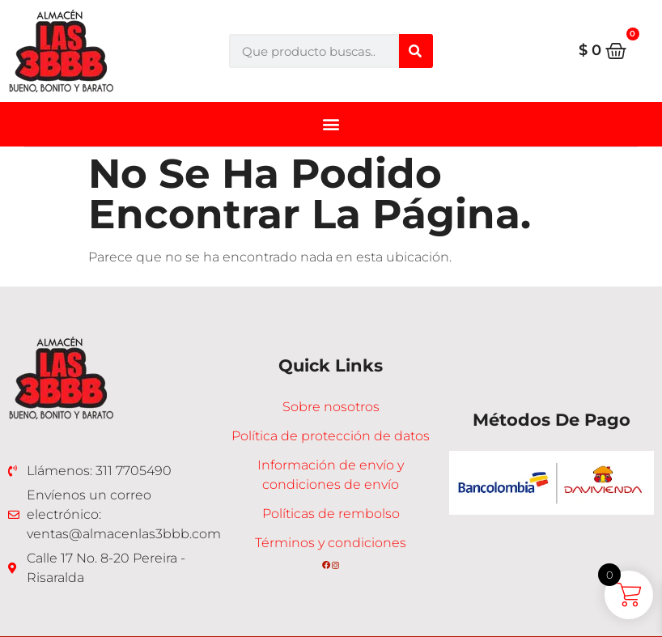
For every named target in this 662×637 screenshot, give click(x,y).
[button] (331, 123)
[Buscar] (416, 51)
